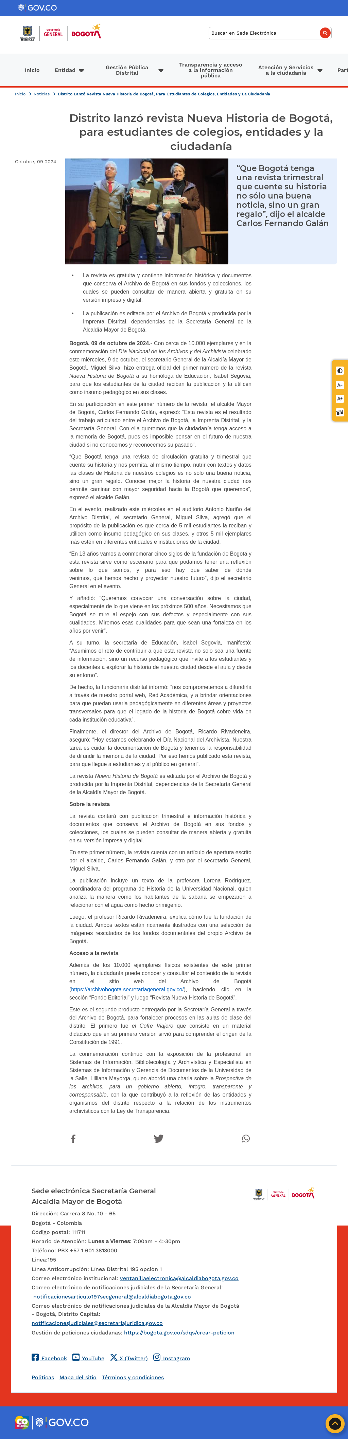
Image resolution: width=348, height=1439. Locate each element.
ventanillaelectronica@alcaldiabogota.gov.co (179, 1278)
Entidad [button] (65, 70)
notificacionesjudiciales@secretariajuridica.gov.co (97, 1323)
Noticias (42, 94)
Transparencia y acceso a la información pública (210, 70)
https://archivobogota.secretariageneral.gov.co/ (127, 989)
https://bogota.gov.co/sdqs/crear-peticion (179, 1332)
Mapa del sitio (78, 1377)
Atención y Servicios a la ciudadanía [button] (286, 70)
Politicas (43, 1377)
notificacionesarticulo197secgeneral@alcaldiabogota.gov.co (111, 1296)
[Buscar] (270, 33)
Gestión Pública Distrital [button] (127, 70)
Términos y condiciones (133, 1377)
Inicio (32, 70)
